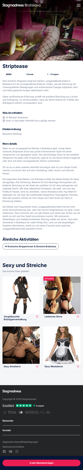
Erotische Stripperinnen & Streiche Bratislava (32, 246)
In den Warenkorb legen (41, 463)
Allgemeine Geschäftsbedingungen (20, 442)
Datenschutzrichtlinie (13, 446)
